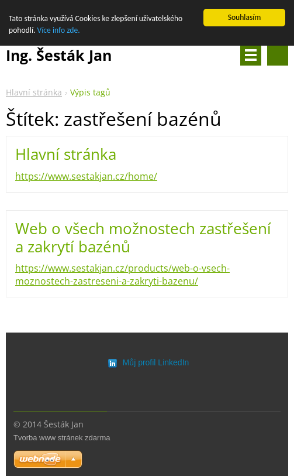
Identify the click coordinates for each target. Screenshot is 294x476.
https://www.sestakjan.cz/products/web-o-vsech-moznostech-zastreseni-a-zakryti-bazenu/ (122, 274)
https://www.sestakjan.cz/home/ (86, 176)
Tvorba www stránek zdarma (61, 437)
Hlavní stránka (34, 92)
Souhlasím (244, 17)
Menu (251, 55)
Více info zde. (58, 30)
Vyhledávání (277, 55)
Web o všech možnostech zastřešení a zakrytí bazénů (143, 237)
